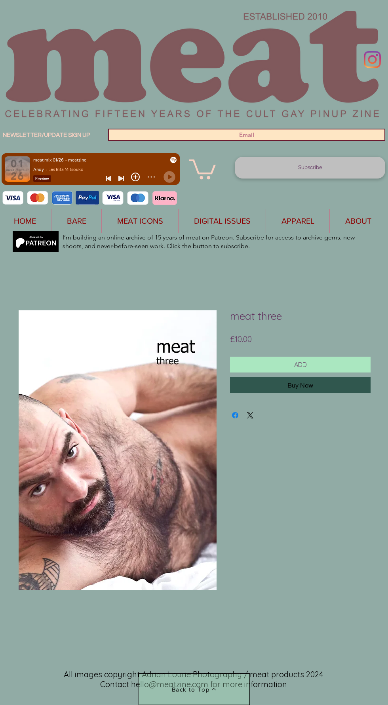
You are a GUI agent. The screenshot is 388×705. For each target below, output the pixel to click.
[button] (202, 168)
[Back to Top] (194, 689)
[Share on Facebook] (235, 415)
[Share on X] (250, 415)
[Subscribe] (310, 168)
